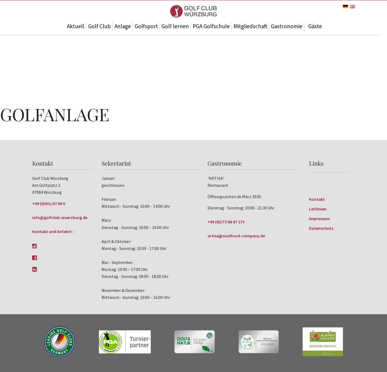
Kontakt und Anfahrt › (53, 231)
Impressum (319, 218)
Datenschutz (321, 228)
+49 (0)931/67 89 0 (48, 203)
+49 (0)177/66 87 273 (226, 221)
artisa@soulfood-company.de (236, 235)
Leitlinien (318, 209)
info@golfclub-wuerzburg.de (59, 217)
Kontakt (317, 199)
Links (316, 163)
